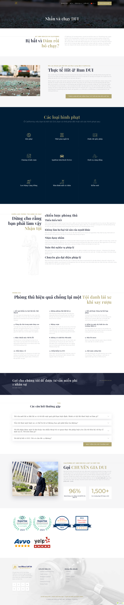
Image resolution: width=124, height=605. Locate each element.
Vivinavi (68, 571)
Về (70, 3)
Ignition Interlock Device (47, 571)
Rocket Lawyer (70, 576)
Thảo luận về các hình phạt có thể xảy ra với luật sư (88, 96)
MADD (42, 579)
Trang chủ (64, 3)
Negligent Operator (45, 576)
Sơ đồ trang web (46, 596)
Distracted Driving (45, 581)
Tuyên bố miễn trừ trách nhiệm (74, 596)
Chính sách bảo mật (58, 596)
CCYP (67, 574)
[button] (120, 603)
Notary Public (44, 584)
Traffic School (44, 574)
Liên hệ (86, 3)
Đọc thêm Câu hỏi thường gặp (97, 444)
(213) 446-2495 (105, 3)
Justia (67, 579)
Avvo (67, 581)
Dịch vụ (77, 3)
